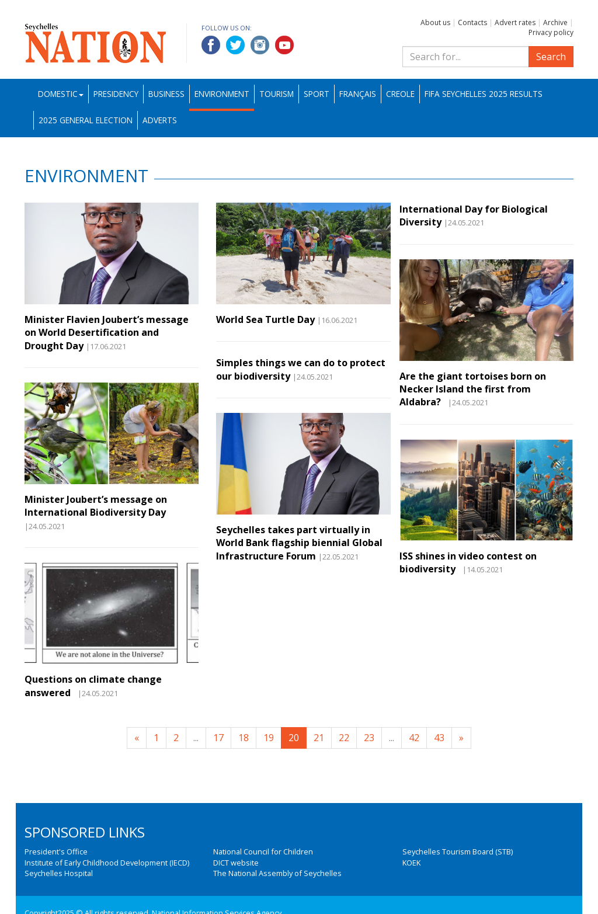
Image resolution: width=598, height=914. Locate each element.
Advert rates (515, 22)
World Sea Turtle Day (265, 319)
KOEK (411, 862)
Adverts (159, 120)
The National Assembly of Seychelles (277, 873)
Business (166, 93)
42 (414, 737)
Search (551, 56)
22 (344, 737)
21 (319, 737)
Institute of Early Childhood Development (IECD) (107, 862)
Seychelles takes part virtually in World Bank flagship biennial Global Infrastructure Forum (299, 542)
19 (268, 737)
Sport (316, 93)
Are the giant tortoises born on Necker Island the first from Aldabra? (472, 389)
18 (243, 737)
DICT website (236, 862)
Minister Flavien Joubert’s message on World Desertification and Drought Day (107, 332)
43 (439, 737)
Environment (221, 93)
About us (435, 22)
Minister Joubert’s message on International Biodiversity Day (96, 506)
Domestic (61, 93)
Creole (400, 93)
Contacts (472, 22)
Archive (555, 22)
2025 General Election (86, 120)
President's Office (56, 851)
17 (218, 737)
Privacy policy (551, 32)
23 (369, 737)
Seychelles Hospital (59, 873)
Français (357, 93)
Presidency (115, 93)
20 (293, 737)
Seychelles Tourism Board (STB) (457, 851)
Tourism (276, 93)
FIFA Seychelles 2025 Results (484, 93)
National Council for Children (263, 851)
